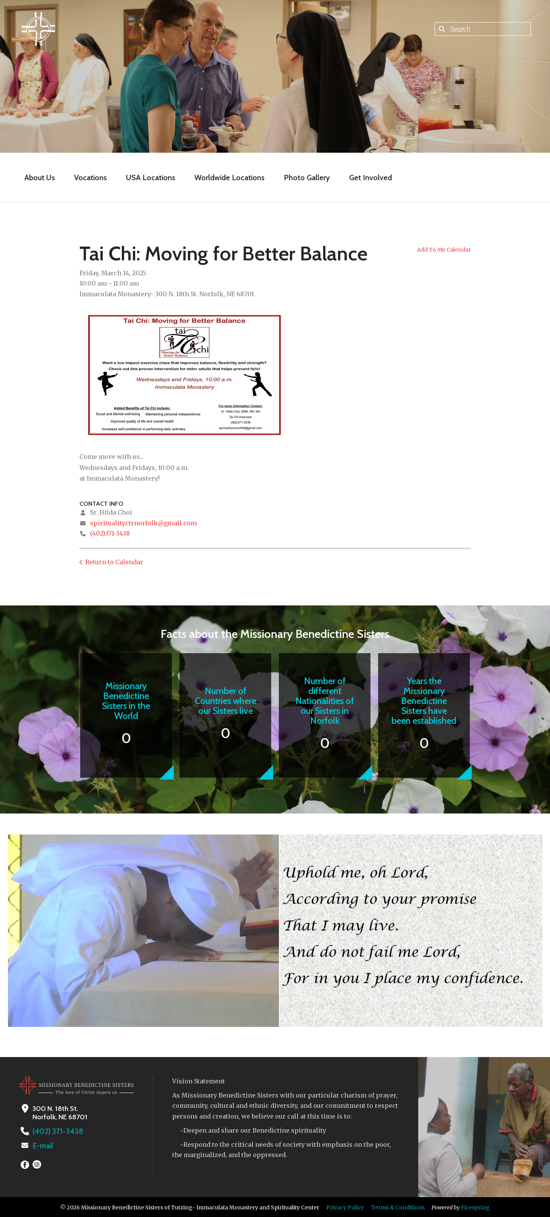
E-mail (42, 1145)
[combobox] (483, 29)
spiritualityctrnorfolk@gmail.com (143, 523)
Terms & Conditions (398, 1206)
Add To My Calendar (444, 249)
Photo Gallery (307, 177)
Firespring (475, 1206)
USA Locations (150, 177)
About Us (39, 177)
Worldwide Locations (229, 177)
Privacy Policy (345, 1206)
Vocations (90, 177)
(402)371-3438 (110, 533)
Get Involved (370, 177)
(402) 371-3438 (55, 1131)
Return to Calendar (114, 562)
